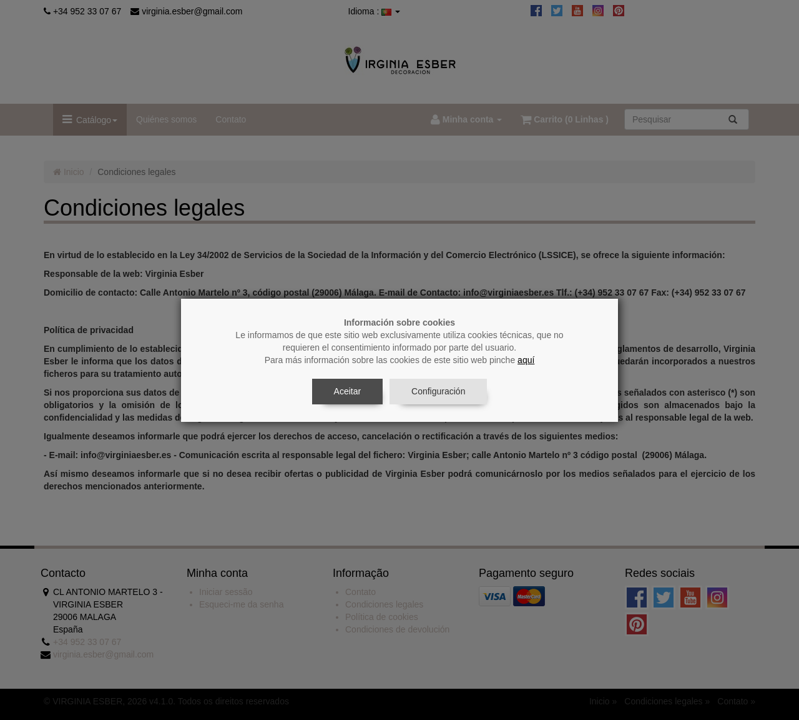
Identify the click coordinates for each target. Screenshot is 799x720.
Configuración (438, 391)
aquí (525, 360)
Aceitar (347, 391)
